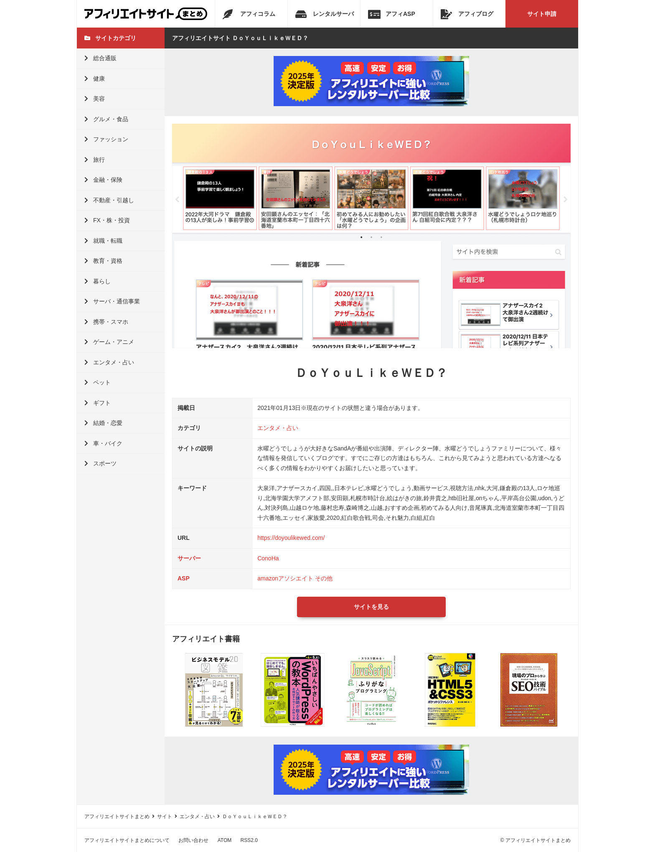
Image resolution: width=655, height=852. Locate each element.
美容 (94, 98)
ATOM (225, 840)
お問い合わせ (193, 840)
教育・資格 (103, 260)
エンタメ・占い (109, 362)
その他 (324, 578)
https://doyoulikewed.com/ (291, 537)
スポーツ (100, 463)
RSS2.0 (249, 840)
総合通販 (100, 58)
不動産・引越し (109, 200)
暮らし (97, 281)
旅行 (94, 159)
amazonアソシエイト (285, 578)
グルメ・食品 (106, 119)
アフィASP (391, 14)
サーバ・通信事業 (112, 301)
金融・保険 (103, 179)
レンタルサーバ (324, 14)
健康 (94, 78)
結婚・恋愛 (103, 423)
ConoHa (268, 558)
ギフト (97, 402)
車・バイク (103, 443)
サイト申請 (541, 13)
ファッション (106, 139)
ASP (184, 578)
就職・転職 (103, 240)
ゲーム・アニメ (109, 341)
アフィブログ (467, 14)
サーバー (189, 558)
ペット (97, 382)
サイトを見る (371, 606)
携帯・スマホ (106, 321)
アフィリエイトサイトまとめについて (127, 840)
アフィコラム (249, 14)
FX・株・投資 (107, 220)
